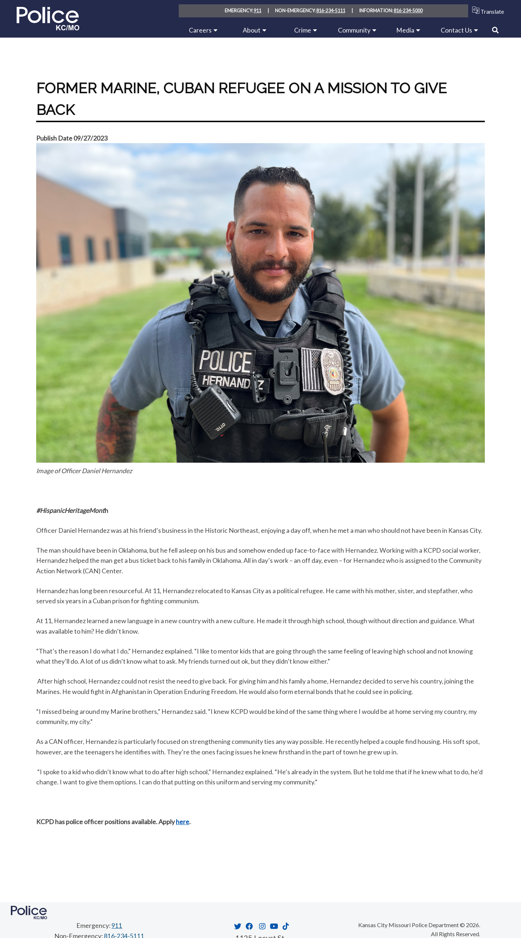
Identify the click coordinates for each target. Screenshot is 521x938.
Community (354, 30)
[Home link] (48, 27)
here (182, 822)
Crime (302, 30)
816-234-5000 (408, 11)
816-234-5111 (330, 11)
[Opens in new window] (236, 925)
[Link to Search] (495, 30)
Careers (200, 30)
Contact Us (456, 30)
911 (257, 11)
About (251, 30)
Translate (486, 11)
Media (405, 30)
